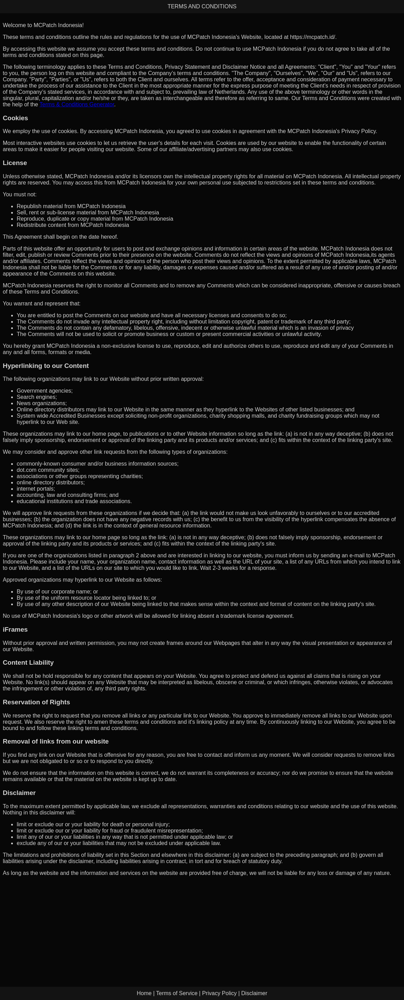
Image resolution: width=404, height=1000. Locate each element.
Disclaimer (254, 993)
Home (144, 993)
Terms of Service (176, 993)
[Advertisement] (202, 930)
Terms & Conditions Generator (77, 104)
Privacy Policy (219, 993)
